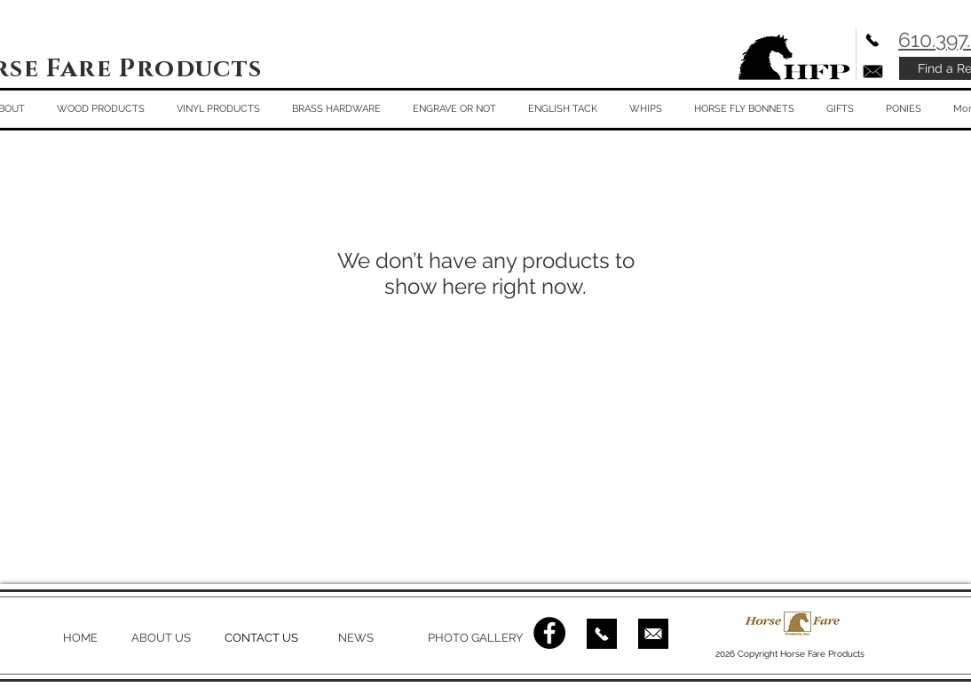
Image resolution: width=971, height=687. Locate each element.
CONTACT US (261, 637)
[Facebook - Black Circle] (549, 633)
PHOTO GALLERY (475, 637)
